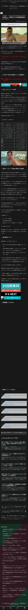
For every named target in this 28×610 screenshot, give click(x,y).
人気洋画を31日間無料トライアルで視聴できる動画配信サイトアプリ (13, 433)
